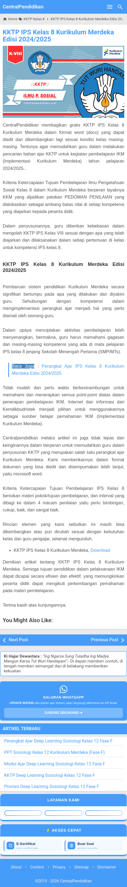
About (16, 867)
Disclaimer (106, 867)
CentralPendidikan (23, 7)
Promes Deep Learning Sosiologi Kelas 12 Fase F (51, 786)
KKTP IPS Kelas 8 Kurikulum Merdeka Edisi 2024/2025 (58, 35)
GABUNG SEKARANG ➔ (64, 713)
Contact (37, 867)
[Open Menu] (109, 7)
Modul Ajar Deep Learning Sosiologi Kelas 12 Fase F (54, 763)
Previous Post (104, 639)
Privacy (59, 867)
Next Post (18, 639)
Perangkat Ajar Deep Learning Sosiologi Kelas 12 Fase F (58, 741)
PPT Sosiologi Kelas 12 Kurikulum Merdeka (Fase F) (54, 752)
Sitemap (81, 867)
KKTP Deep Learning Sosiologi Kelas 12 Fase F (49, 775)
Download (100, 550)
